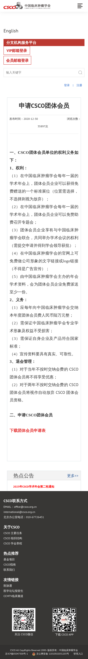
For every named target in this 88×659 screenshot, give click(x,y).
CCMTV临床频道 (13, 596)
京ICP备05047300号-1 (16, 653)
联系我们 (9, 569)
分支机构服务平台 (21, 42)
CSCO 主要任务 (13, 533)
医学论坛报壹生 (13, 591)
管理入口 (78, 653)
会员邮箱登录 (17, 60)
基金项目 (9, 559)
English (11, 31)
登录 (67, 85)
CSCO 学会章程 (13, 543)
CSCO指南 (10, 564)
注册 (79, 85)
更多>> (72, 475)
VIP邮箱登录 (17, 50)
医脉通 (8, 585)
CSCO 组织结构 (13, 538)
